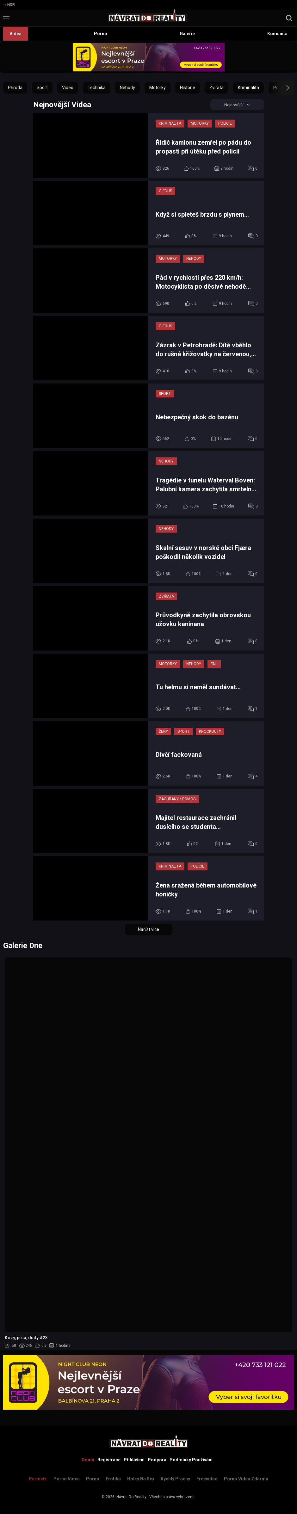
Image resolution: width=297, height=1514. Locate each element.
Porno (100, 33)
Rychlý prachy (175, 1478)
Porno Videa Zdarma (246, 1478)
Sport (42, 87)
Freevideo (207, 1478)
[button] (282, 88)
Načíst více (148, 930)
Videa (15, 33)
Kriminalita (248, 87)
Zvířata (216, 87)
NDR (9, 5)
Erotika (113, 1478)
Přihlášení (134, 1459)
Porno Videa (66, 1478)
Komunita (277, 33)
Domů (88, 1459)
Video (67, 87)
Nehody (127, 87)
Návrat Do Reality (131, 1497)
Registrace (109, 1459)
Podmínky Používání (191, 1459)
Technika (97, 87)
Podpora (157, 1459)
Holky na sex (140, 1478)
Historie (187, 87)
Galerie (187, 33)
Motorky (157, 87)
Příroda (15, 87)
